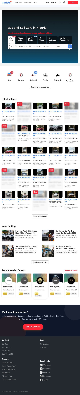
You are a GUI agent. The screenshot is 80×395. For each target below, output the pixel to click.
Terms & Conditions (9, 379)
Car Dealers (6, 351)
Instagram (45, 376)
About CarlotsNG (8, 363)
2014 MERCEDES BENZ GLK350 (8, 116)
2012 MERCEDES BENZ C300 (24, 136)
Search (69, 46)
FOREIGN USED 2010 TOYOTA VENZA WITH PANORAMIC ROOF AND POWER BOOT (40, 116)
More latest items (40, 216)
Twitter (44, 380)
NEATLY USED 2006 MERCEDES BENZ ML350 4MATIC (8, 180)
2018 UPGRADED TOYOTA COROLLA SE (71, 160)
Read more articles (40, 262)
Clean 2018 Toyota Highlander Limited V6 (55, 182)
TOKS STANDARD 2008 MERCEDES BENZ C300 (55, 202)
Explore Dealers (71, 270)
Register (53, 2)
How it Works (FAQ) (9, 366)
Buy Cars (5, 344)
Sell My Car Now (33, 327)
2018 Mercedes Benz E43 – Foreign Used (71, 138)
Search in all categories (40, 87)
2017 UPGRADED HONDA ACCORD (24, 204)
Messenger (27, 2)
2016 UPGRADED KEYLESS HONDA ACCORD (55, 116)
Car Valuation (45, 344)
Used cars (18, 2)
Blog (35, 2)
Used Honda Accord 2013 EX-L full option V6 (8, 136)
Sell (73, 2)
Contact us (6, 373)
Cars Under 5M (7, 354)
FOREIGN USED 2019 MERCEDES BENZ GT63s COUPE (40, 138)
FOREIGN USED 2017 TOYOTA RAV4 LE (8, 160)
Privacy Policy (7, 376)
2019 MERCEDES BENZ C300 (24, 182)
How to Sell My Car (9, 369)
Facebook (45, 368)
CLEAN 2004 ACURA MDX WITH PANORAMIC (40, 202)
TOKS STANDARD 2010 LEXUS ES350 (71, 182)
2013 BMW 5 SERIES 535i (40, 182)
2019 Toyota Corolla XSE (55, 160)
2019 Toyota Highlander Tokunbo (8, 204)
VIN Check (44, 347)
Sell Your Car (6, 347)
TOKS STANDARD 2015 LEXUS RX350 (24, 160)
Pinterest (45, 372)
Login (47, 2)
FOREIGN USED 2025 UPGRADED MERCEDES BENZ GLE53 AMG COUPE (71, 204)
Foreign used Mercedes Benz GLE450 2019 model (40, 160)
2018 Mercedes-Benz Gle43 (55, 138)
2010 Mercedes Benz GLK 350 (24, 116)
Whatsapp (45, 365)
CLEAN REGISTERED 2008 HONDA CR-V (71, 114)
